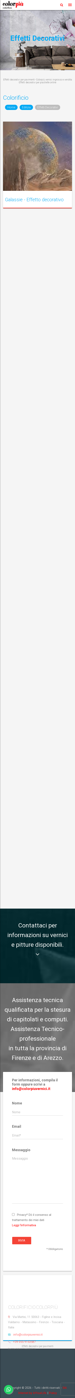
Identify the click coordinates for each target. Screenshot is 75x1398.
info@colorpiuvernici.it (31, 1089)
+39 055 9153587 (24, 1353)
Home (11, 107)
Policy (53, 1393)
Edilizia (26, 107)
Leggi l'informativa (24, 1225)
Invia (21, 1240)
